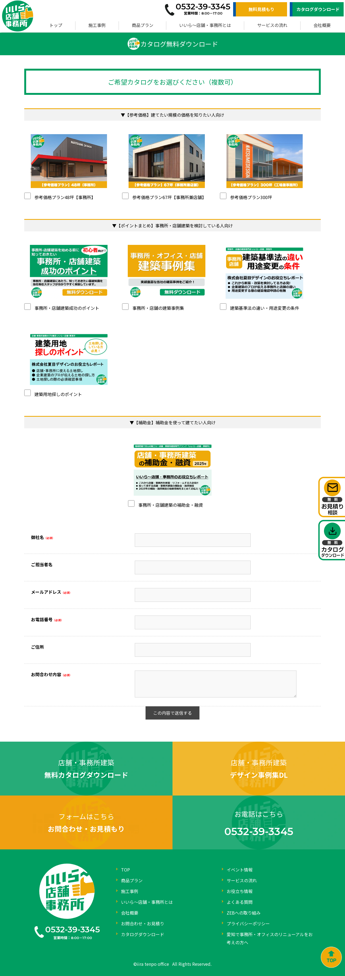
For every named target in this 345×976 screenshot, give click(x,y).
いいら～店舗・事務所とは (205, 25)
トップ (55, 25)
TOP (125, 869)
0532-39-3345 (72, 930)
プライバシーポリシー (248, 923)
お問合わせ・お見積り (142, 923)
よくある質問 (240, 902)
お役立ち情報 (240, 891)
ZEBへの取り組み (244, 912)
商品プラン (142, 25)
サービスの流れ (272, 25)
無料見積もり (261, 9)
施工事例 (97, 25)
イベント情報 (240, 869)
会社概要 (322, 25)
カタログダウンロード (318, 9)
